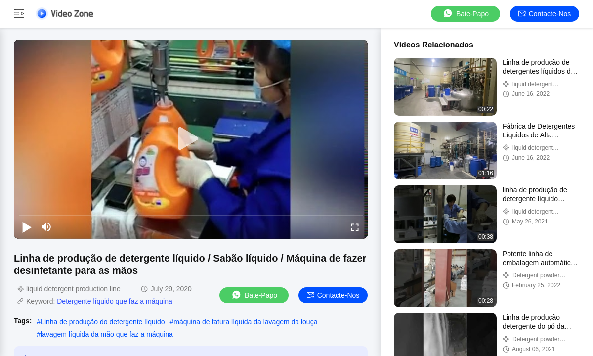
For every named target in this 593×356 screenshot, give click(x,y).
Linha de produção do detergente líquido (103, 322)
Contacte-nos (544, 14)
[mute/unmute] (46, 227)
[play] (190, 139)
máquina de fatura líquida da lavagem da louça (245, 322)
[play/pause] (27, 227)
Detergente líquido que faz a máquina (114, 301)
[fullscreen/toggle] (355, 227)
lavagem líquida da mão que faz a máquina (107, 334)
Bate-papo (465, 13)
